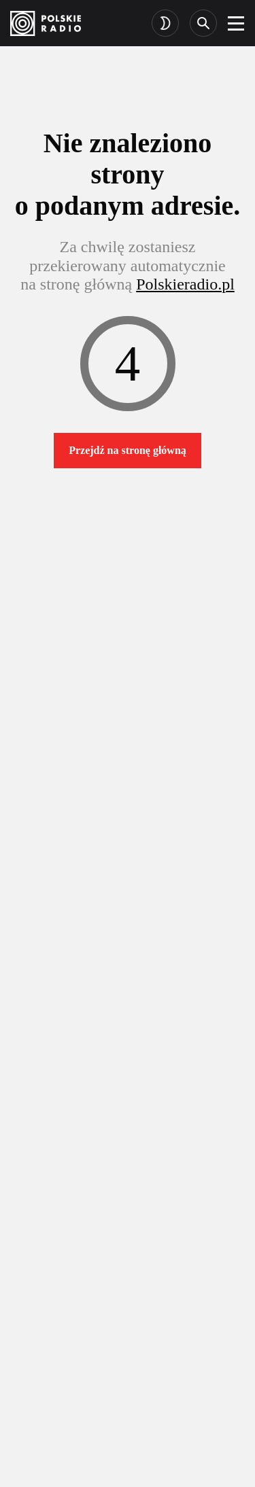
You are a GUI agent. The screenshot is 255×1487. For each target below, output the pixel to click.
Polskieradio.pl (185, 284)
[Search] (203, 23)
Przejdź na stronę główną (127, 450)
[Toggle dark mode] (165, 23)
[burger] (236, 23)
